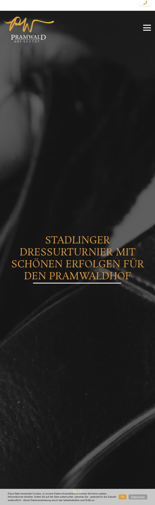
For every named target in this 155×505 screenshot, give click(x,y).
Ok (122, 496)
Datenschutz (138, 496)
